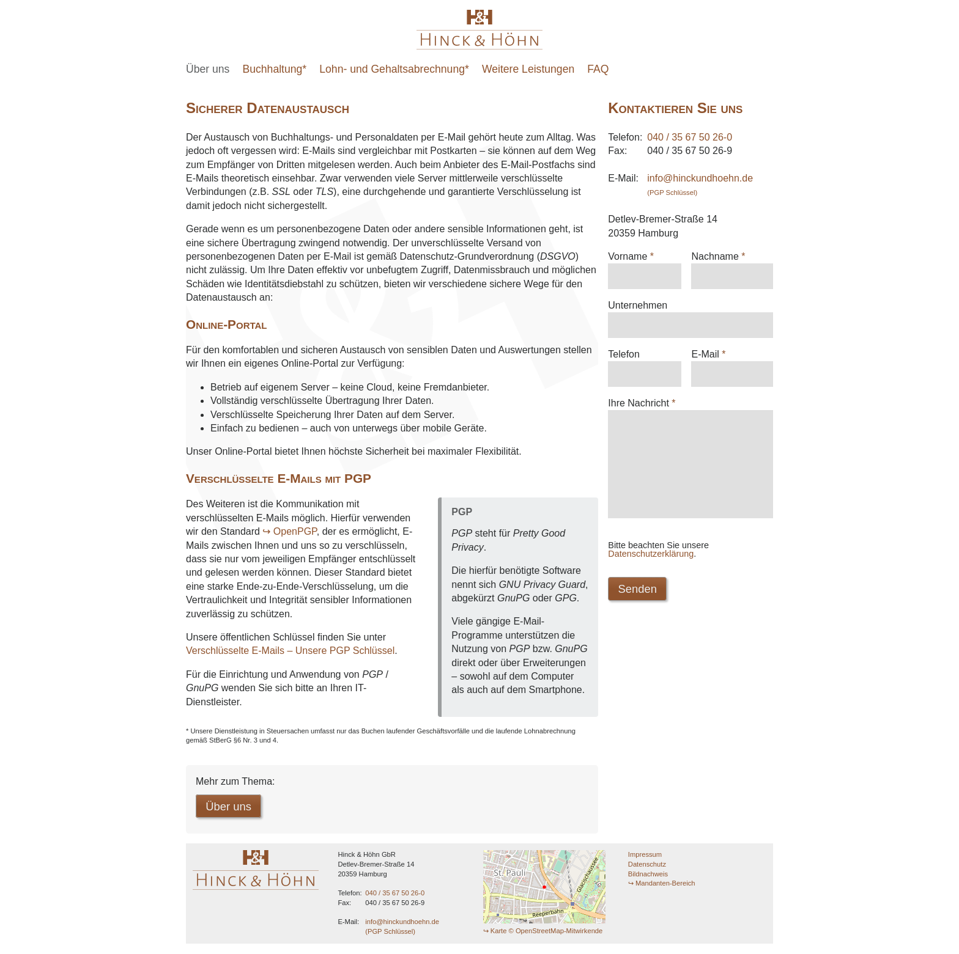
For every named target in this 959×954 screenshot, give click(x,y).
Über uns (207, 69)
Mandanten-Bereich (665, 884)
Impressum (645, 855)
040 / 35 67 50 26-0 (689, 137)
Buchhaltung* (275, 69)
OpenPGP (295, 531)
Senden (638, 607)
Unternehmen (637, 305)
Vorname (631, 256)
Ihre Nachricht (641, 403)
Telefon (624, 354)
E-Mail (708, 354)
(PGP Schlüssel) (672, 192)
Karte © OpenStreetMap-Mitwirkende (547, 931)
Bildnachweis (648, 874)
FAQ (598, 69)
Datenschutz (647, 864)
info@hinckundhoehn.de (700, 178)
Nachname (718, 256)
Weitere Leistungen (528, 69)
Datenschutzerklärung (651, 572)
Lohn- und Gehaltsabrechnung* (394, 69)
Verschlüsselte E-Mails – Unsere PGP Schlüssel (290, 650)
